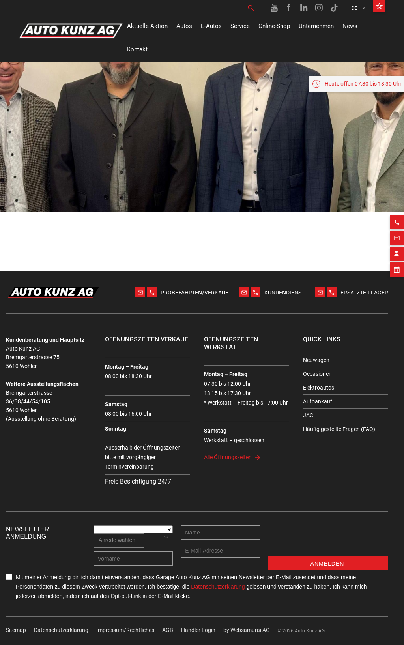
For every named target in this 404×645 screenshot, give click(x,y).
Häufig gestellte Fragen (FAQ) (339, 429)
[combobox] (119, 540)
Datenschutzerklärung (61, 630)
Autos (184, 26)
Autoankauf (317, 401)
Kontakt (137, 49)
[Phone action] (397, 219)
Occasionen (317, 374)
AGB (167, 630)
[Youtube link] (274, 8)
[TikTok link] (334, 8)
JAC (308, 415)
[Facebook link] (289, 8)
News (349, 26)
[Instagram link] (319, 8)
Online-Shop (274, 26)
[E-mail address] (220, 551)
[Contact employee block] (397, 251)
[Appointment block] (397, 266)
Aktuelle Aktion (147, 26)
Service (240, 26)
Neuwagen (316, 360)
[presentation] (328, 540)
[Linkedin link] (304, 8)
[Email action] (397, 235)
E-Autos (211, 26)
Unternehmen (316, 26)
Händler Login (198, 630)
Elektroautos (318, 387)
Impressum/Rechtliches (125, 630)
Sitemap (16, 630)
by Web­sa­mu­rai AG (246, 630)
